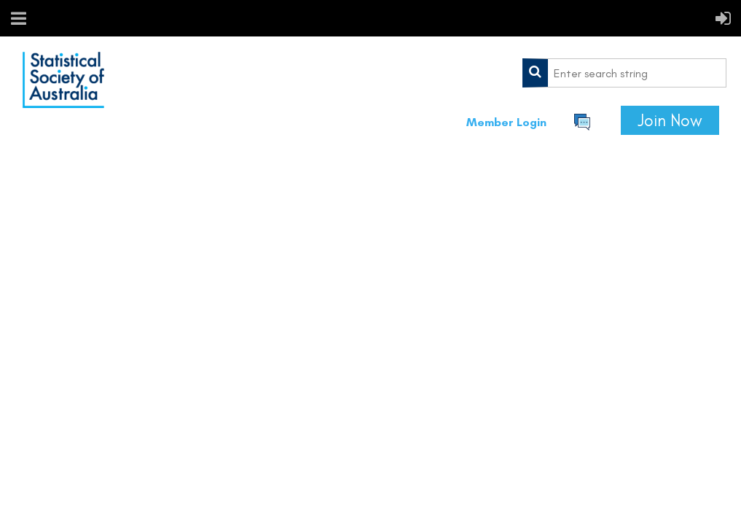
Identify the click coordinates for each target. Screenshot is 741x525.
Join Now (670, 120)
